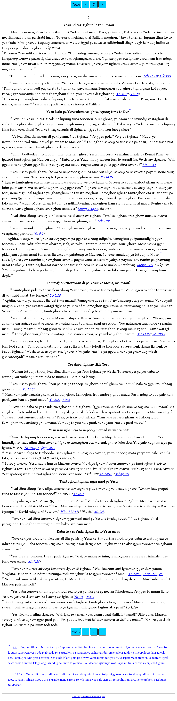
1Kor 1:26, (150, 573)
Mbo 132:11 (69, 511)
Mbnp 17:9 (145, 264)
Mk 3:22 (103, 221)
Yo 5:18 (55, 295)
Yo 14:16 (105, 473)
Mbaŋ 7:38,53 (88, 208)
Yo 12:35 (28, 389)
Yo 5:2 (38, 233)
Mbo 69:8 (151, 76)
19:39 (90, 596)
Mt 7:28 (34, 561)
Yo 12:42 (134, 573)
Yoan (76, 4)
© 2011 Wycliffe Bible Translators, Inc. (88, 696)
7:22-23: (18, 674)
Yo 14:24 (106, 177)
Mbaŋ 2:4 (122, 473)
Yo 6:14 (78, 493)
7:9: (15, 647)
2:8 (161, 573)
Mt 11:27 (143, 333)
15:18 (134, 93)
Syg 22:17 (48, 447)
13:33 (66, 399)
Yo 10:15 (158, 333)
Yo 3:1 (78, 596)
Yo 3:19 (121, 93)
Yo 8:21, (55, 399)
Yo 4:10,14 (31, 447)
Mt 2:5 (99, 511)
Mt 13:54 (149, 164)
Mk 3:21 (165, 76)
